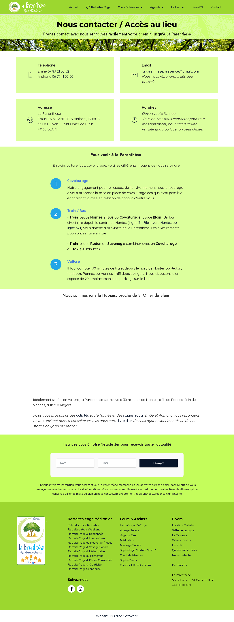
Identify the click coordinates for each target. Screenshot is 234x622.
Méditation (127, 540)
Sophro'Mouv (128, 560)
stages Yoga (133, 415)
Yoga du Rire (128, 535)
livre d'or (125, 421)
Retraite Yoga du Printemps (85, 556)
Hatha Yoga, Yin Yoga (133, 526)
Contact (216, 7)
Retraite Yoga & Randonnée (85, 534)
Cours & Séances (128, 7)
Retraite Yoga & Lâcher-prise (86, 552)
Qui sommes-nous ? (184, 550)
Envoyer (158, 463)
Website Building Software (117, 616)
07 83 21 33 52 (58, 71)
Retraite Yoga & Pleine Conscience (90, 560)
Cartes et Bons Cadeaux (135, 565)
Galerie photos (181, 540)
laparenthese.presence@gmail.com (170, 71)
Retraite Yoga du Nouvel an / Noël (90, 543)
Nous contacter (182, 555)
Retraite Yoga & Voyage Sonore (88, 547)
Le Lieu (175, 7)
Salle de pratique (183, 530)
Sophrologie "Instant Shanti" (138, 550)
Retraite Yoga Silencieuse (84, 569)
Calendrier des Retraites (83, 525)
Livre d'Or (197, 7)
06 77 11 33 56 (62, 76)
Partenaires (179, 565)
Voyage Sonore (129, 530)
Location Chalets (183, 526)
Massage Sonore (130, 545)
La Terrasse (179, 535)
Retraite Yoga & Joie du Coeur (87, 538)
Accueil (73, 7)
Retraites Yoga (98, 7)
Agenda (155, 7)
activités (82, 415)
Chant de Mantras (131, 555)
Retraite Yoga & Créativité (85, 565)
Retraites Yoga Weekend (84, 530)
